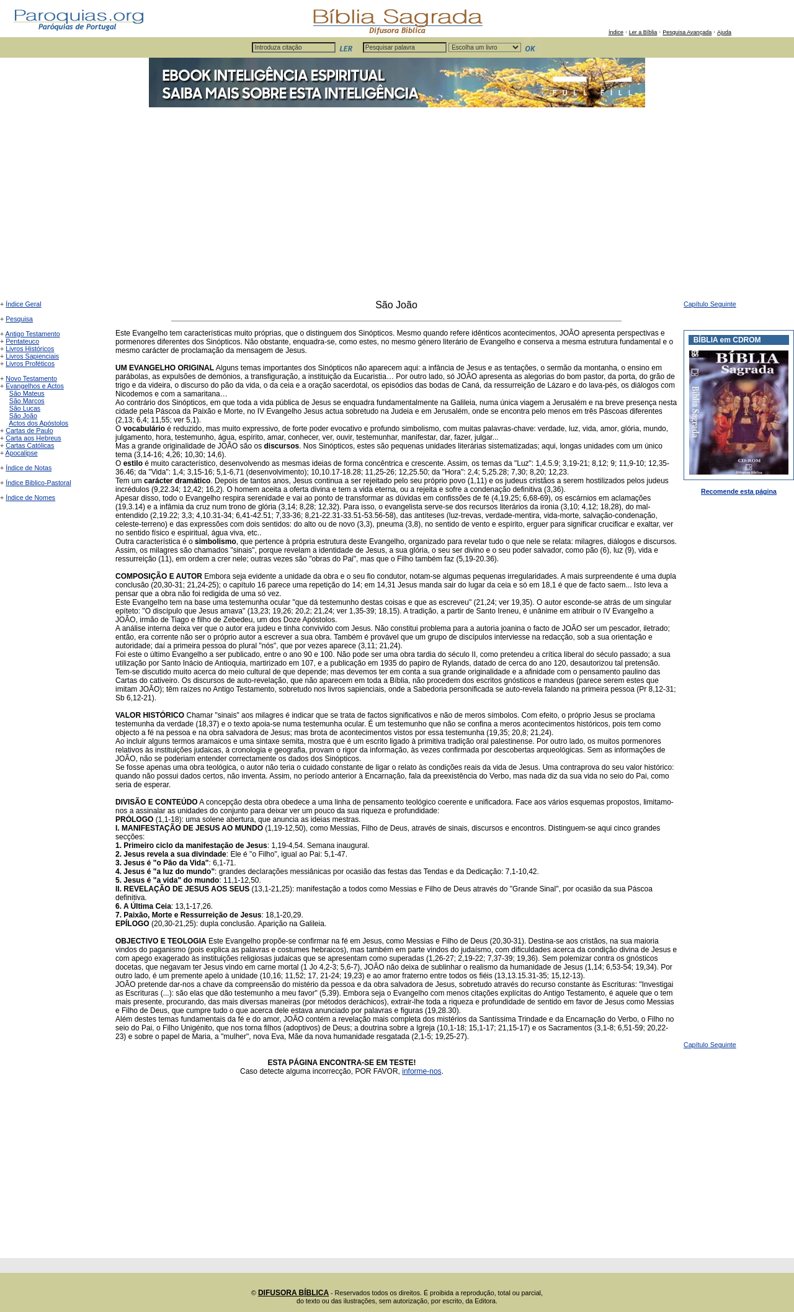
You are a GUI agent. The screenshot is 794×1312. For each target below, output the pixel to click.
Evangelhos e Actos (35, 386)
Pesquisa (19, 319)
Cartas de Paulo (29, 430)
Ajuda (724, 32)
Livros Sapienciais (32, 356)
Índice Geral (23, 304)
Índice (616, 32)
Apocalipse (22, 453)
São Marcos (27, 400)
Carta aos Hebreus (33, 438)
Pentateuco (22, 341)
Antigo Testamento (33, 333)
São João (23, 415)
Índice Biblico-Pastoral (38, 482)
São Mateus (27, 393)
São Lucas (24, 408)
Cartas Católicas (30, 445)
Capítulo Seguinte (710, 304)
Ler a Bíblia (643, 32)
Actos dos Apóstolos (38, 423)
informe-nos (421, 1071)
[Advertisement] (397, 206)
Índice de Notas (28, 467)
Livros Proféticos (30, 363)
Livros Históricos (30, 348)
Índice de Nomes (30, 497)
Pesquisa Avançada (686, 32)
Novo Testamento (31, 378)
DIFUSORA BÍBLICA (293, 1292)
